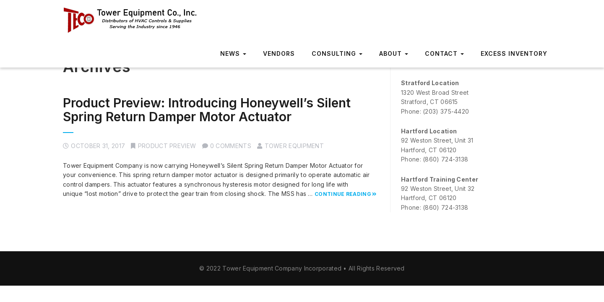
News (233, 53)
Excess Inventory (514, 53)
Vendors (279, 53)
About (393, 53)
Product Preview (167, 145)
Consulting (337, 53)
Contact (444, 53)
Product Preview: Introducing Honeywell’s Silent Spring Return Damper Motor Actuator (207, 109)
